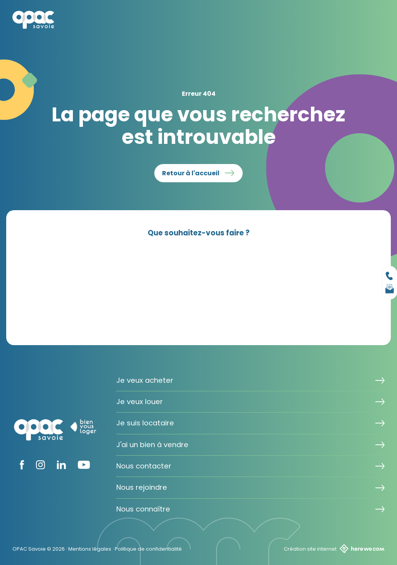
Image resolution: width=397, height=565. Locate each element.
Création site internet (334, 548)
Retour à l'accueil (190, 173)
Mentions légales (89, 549)
